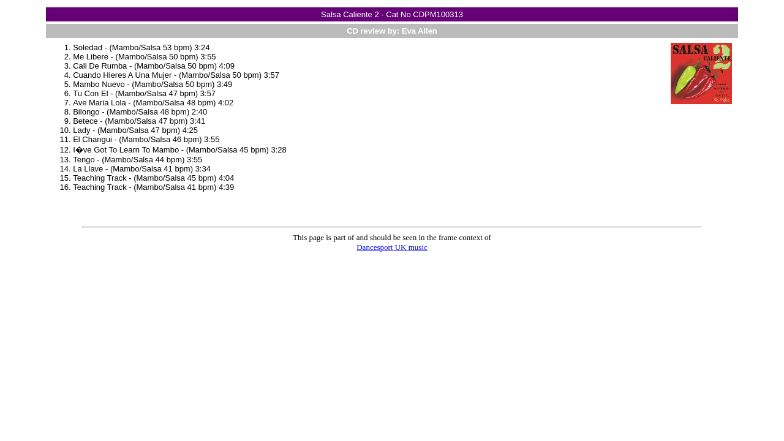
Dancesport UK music (392, 247)
